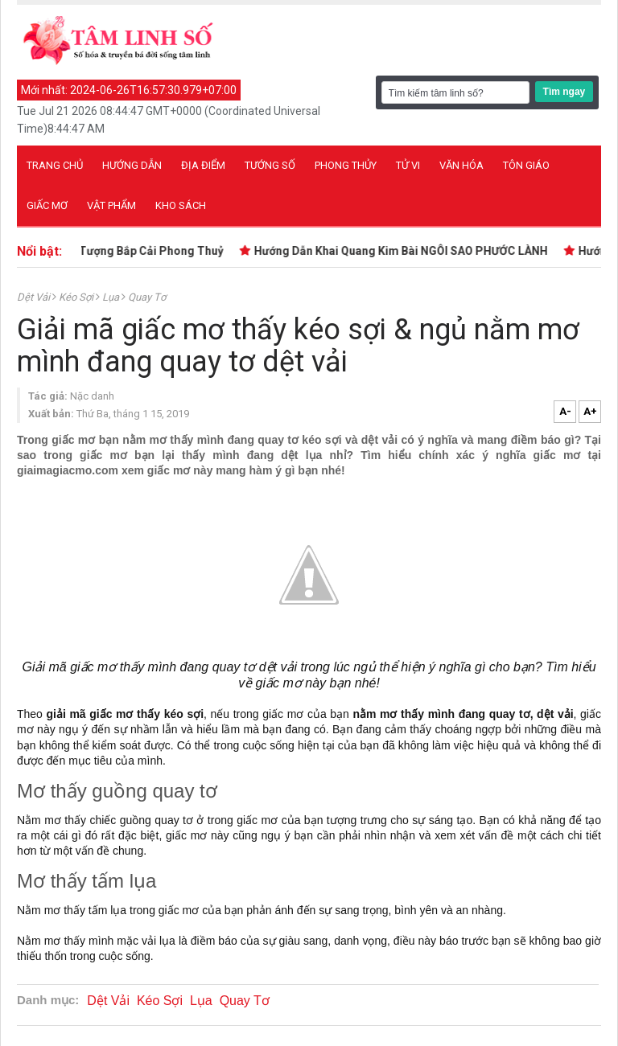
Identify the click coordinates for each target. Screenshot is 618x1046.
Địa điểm (203, 165)
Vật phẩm (111, 205)
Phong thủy (346, 165)
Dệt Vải (34, 297)
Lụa (112, 297)
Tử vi (408, 165)
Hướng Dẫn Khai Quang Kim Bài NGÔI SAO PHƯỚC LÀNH (403, 250)
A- (565, 411)
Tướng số (270, 165)
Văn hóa (461, 165)
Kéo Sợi (77, 297)
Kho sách (180, 205)
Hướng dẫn (132, 165)
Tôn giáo (526, 165)
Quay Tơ (147, 297)
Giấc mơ (47, 205)
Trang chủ (55, 165)
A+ (590, 411)
